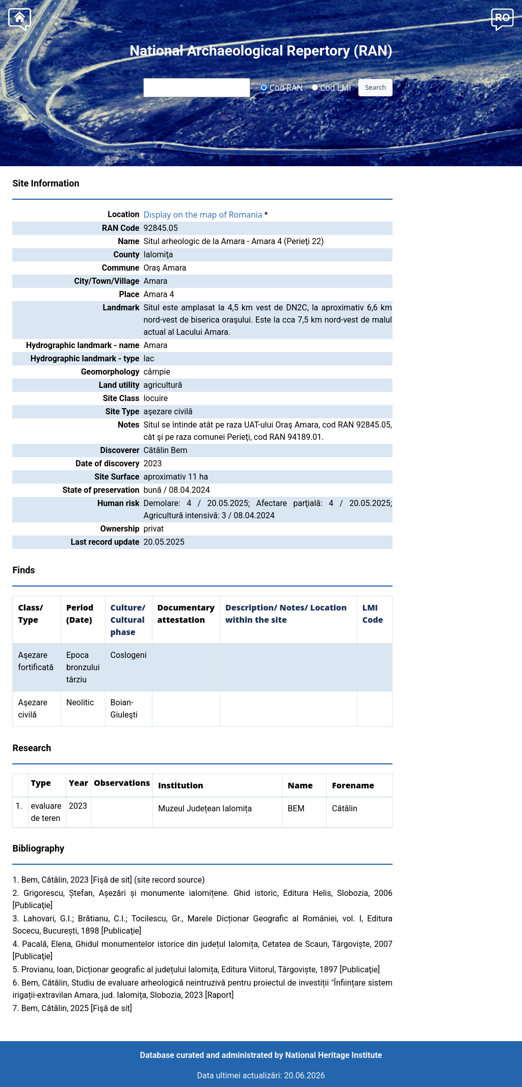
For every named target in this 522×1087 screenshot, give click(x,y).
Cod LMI (331, 87)
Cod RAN (281, 87)
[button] (502, 18)
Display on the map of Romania (202, 214)
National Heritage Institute (333, 1055)
